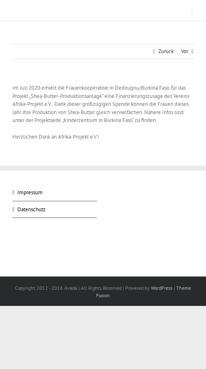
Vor (184, 51)
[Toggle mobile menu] (192, 12)
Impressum (30, 192)
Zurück (166, 51)
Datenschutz (31, 209)
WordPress (161, 288)
